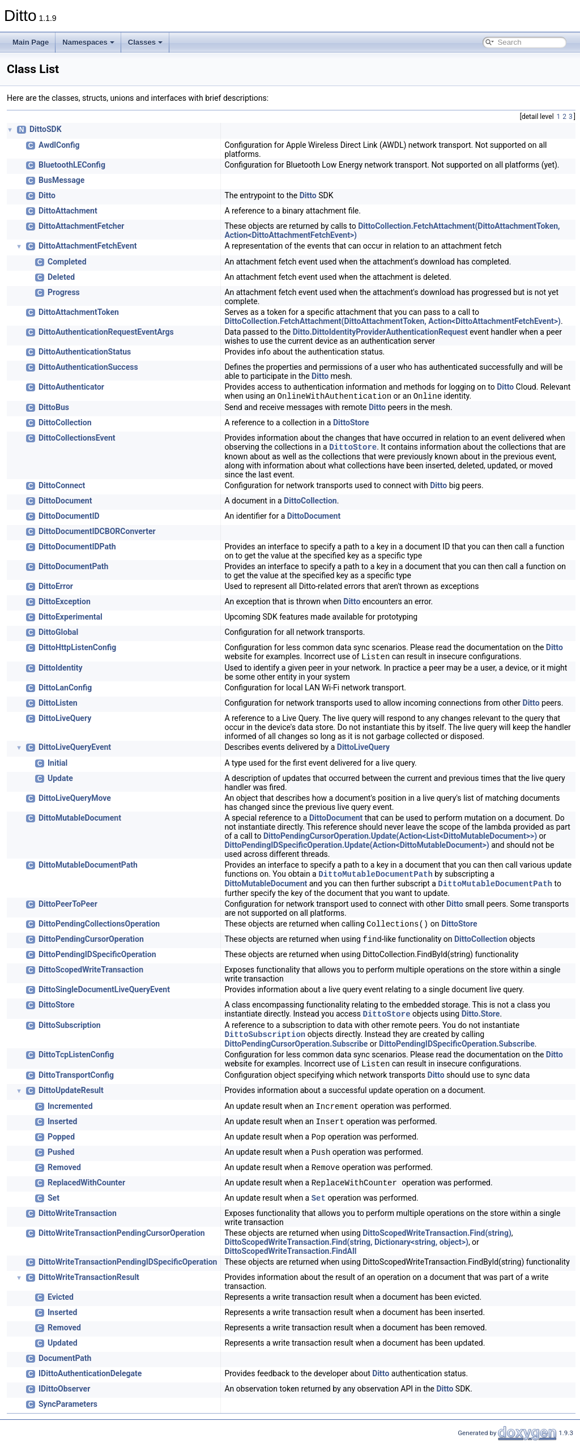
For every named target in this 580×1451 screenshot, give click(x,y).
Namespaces (88, 42)
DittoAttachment (68, 210)
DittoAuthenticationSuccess (88, 367)
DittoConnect (62, 487)
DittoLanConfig (65, 690)
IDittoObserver (64, 1397)
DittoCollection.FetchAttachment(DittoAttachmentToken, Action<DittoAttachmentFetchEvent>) (392, 321)
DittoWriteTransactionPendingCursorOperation (122, 1242)
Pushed (61, 1161)
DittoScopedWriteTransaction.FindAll (290, 1260)
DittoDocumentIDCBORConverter (97, 533)
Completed (67, 261)
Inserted (62, 1130)
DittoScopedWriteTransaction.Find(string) (436, 1242)
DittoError (56, 588)
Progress (64, 292)
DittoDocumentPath (73, 568)
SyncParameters (68, 1413)
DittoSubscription (70, 1031)
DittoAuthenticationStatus (85, 351)
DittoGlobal (58, 634)
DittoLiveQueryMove (75, 801)
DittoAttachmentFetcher (81, 226)
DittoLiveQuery (65, 721)
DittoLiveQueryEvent (75, 750)
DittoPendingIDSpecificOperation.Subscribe (457, 1051)
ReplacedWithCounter (86, 1191)
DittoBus (54, 408)
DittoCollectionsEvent (77, 438)
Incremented (70, 1115)
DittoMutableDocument (80, 821)
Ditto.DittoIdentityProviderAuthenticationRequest (380, 331)
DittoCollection (65, 423)
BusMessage (61, 180)
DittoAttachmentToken (79, 312)
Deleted (61, 276)
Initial (57, 766)
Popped (61, 1145)
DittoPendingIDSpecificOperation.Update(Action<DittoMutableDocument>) (356, 848)
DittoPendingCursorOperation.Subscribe (296, 1051)
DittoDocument (65, 502)
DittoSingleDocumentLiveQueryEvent (104, 995)
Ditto (47, 195)
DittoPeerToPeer (68, 909)
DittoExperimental (71, 619)
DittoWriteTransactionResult (89, 1286)
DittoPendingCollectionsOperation (99, 929)
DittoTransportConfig (76, 1084)
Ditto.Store (481, 1020)
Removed (64, 1176)
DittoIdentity (61, 671)
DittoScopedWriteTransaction (91, 975)
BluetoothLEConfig (72, 164)
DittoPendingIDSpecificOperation (97, 960)
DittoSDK (45, 129)
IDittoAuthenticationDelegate (90, 1382)
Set (53, 1206)
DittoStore (351, 423)
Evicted (61, 1306)
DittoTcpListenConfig (76, 1062)
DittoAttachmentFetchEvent (88, 245)
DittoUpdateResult (71, 1099)
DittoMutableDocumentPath (88, 868)
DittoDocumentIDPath (77, 548)
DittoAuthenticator (71, 386)
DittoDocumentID (69, 518)
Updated (63, 1351)
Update (60, 781)
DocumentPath (65, 1367)
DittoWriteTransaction (78, 1222)
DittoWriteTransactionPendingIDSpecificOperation (128, 1270)
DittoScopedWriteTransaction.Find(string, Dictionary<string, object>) (346, 1251)
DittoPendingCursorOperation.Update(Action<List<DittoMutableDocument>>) (400, 839)
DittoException (65, 603)
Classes (145, 42)
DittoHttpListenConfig (77, 649)
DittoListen (58, 706)
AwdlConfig (59, 145)
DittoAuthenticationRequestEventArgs (106, 331)
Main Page (30, 42)
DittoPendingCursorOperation (91, 944)
